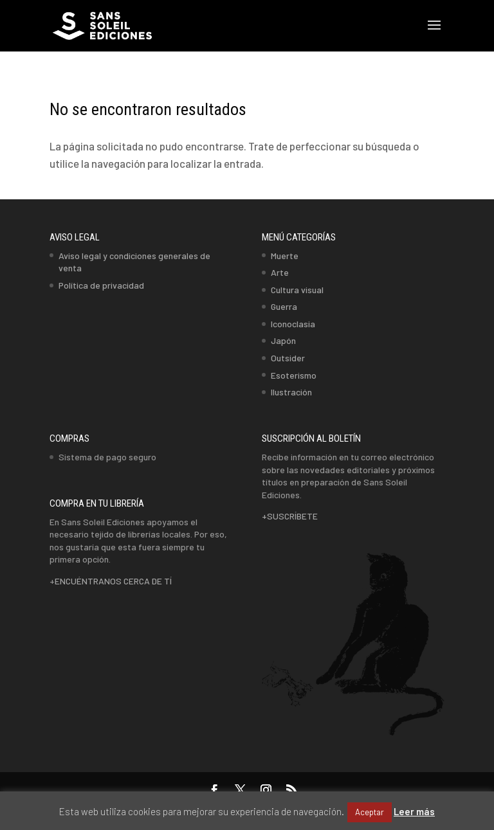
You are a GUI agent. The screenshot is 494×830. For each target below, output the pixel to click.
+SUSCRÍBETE (290, 515)
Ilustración (291, 391)
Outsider (288, 357)
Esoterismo (293, 375)
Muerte (284, 255)
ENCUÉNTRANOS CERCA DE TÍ (113, 580)
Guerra (284, 306)
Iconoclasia (293, 323)
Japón (283, 340)
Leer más (414, 811)
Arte (280, 272)
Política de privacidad (101, 285)
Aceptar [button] (369, 812)
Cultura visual (297, 289)
